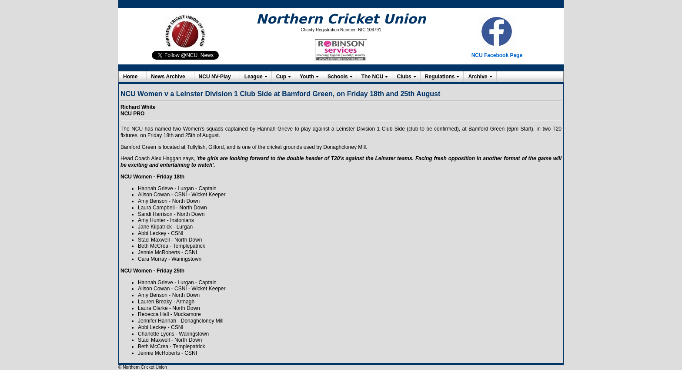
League (253, 77)
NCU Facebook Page (496, 55)
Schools (338, 77)
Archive (477, 77)
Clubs (404, 77)
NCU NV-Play (215, 77)
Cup (281, 77)
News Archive (168, 77)
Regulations (440, 77)
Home (130, 77)
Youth (307, 77)
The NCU (372, 77)
